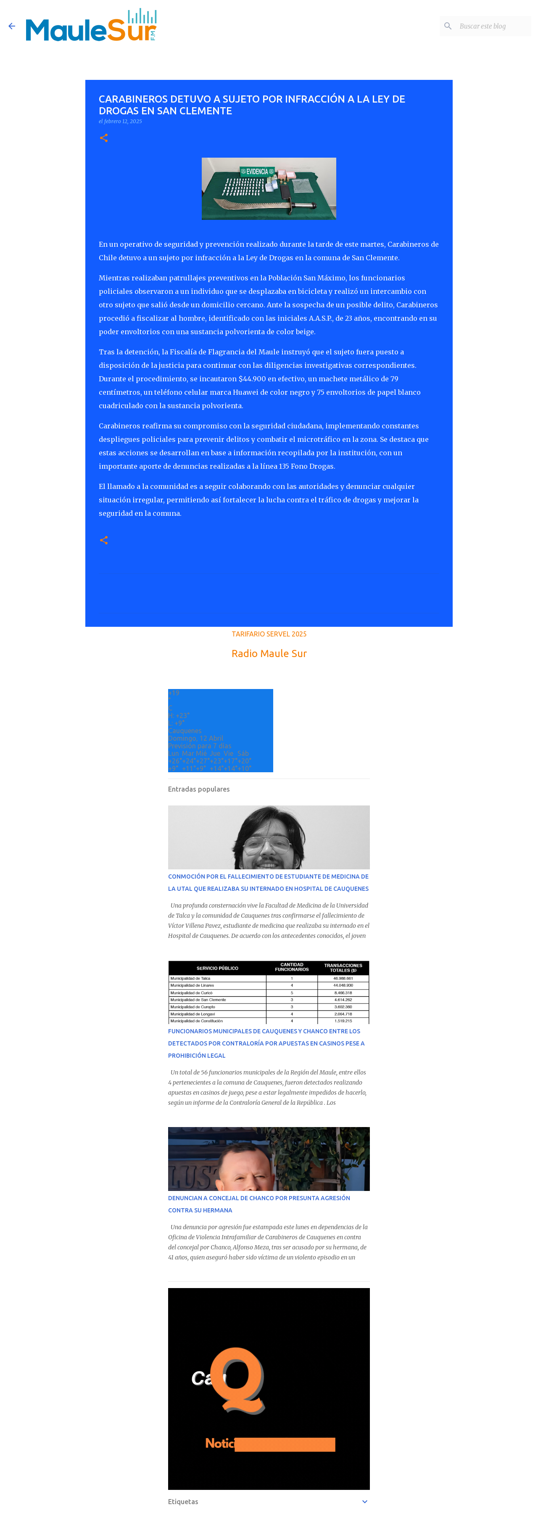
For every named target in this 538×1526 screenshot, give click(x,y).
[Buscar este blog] (487, 26)
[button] (104, 138)
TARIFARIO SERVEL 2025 (269, 634)
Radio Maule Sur (269, 653)
